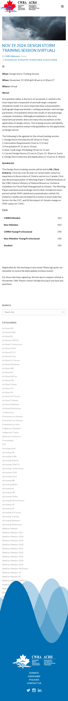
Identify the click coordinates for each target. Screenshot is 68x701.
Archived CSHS (9, 348)
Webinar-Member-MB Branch (15, 592)
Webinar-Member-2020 (12, 544)
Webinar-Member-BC (11, 576)
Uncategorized (8, 448)
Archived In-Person (11, 360)
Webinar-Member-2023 (12, 556)
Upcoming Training (10, 516)
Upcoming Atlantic (10, 460)
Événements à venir (11, 424)
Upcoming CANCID (11, 464)
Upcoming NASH (9, 484)
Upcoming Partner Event (13, 500)
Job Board (34, 676)
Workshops (7, 616)
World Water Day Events (13, 620)
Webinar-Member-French (13, 588)
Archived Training (50, 59)
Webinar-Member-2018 (12, 536)
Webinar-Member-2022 (12, 552)
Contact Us (34, 683)
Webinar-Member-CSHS (13, 584)
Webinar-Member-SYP (12, 608)
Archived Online (35, 59)
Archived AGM (8, 332)
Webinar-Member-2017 (12, 532)
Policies (34, 679)
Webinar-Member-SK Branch (15, 604)
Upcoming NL (8, 488)
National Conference (11, 436)
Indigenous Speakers (11, 428)
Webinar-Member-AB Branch (15, 568)
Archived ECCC (9, 352)
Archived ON (23, 59)
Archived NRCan (9, 376)
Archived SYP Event (11, 396)
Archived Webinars (10, 404)
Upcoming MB (8, 480)
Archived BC (7, 336)
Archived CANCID (10, 340)
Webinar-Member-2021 (12, 548)
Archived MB (8, 368)
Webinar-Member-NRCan (13, 596)
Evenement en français (12, 416)
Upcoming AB (8, 452)
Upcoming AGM (9, 456)
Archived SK (7, 392)
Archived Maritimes (11, 364)
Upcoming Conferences (12, 468)
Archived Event (11, 59)
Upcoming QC (8, 504)
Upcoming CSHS (9, 472)
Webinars (6, 612)
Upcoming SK (8, 508)
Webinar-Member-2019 (12, 540)
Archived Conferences (12, 344)
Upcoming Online (10, 496)
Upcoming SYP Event (11, 512)
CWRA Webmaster (12, 56)
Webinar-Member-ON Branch (15, 600)
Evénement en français (12, 420)
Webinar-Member (10, 528)
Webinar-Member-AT (11, 572)
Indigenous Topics (10, 432)
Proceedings (8, 440)
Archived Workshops (11, 408)
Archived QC (8, 388)
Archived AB (7, 328)
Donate (34, 673)
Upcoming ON (8, 492)
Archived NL (7, 372)
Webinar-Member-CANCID (14, 580)
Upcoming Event (9, 476)
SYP (4, 444)
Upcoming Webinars (11, 520)
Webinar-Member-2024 (12, 560)
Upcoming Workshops (12, 524)
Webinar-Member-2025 (12, 564)
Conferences (8, 412)
